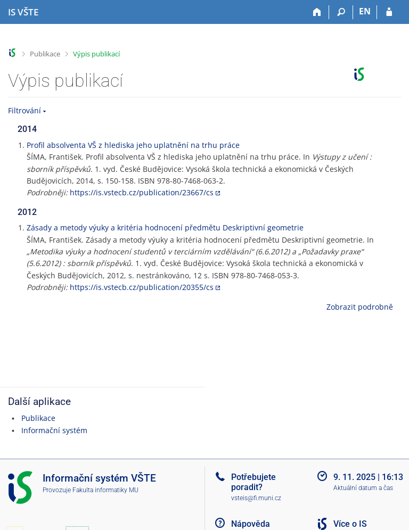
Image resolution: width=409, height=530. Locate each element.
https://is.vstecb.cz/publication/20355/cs (142, 287)
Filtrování (24, 110)
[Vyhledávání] (341, 12)
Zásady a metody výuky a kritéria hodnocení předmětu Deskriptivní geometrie (165, 227)
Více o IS (350, 524)
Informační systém (54, 430)
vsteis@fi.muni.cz (256, 498)
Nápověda (250, 524)
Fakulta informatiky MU (105, 490)
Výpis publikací (96, 54)
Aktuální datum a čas (363, 488)
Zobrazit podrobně (359, 307)
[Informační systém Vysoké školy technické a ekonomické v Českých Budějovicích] (23, 12)
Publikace (45, 54)
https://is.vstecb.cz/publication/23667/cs (142, 192)
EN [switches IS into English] (365, 11)
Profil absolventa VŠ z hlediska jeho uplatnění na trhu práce (133, 145)
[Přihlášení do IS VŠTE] (389, 12)
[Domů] (317, 12)
